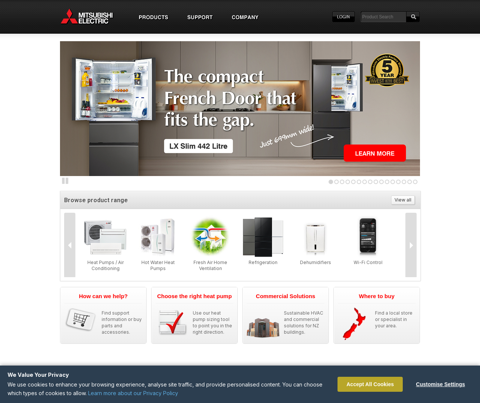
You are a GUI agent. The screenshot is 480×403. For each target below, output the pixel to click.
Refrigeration (263, 262)
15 (409, 181)
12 (392, 181)
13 (398, 181)
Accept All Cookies (370, 384)
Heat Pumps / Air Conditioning (105, 265)
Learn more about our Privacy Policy (133, 393)
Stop (65, 181)
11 (387, 181)
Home (94, 16)
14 (404, 181)
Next (75, 107)
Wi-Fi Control (368, 262)
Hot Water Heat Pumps (158, 265)
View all (402, 200)
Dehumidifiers (315, 262)
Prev (69, 245)
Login (343, 16)
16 (415, 181)
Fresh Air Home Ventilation (210, 265)
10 (381, 181)
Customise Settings (440, 384)
